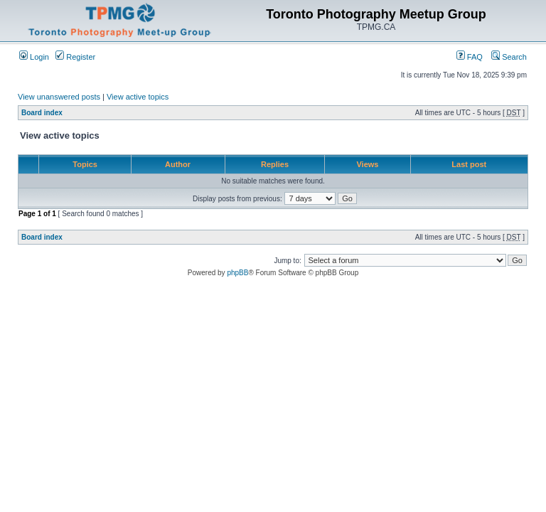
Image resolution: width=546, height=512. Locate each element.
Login (34, 57)
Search (509, 57)
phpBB (237, 273)
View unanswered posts (59, 96)
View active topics (137, 96)
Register (75, 57)
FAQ (469, 57)
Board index (42, 113)
